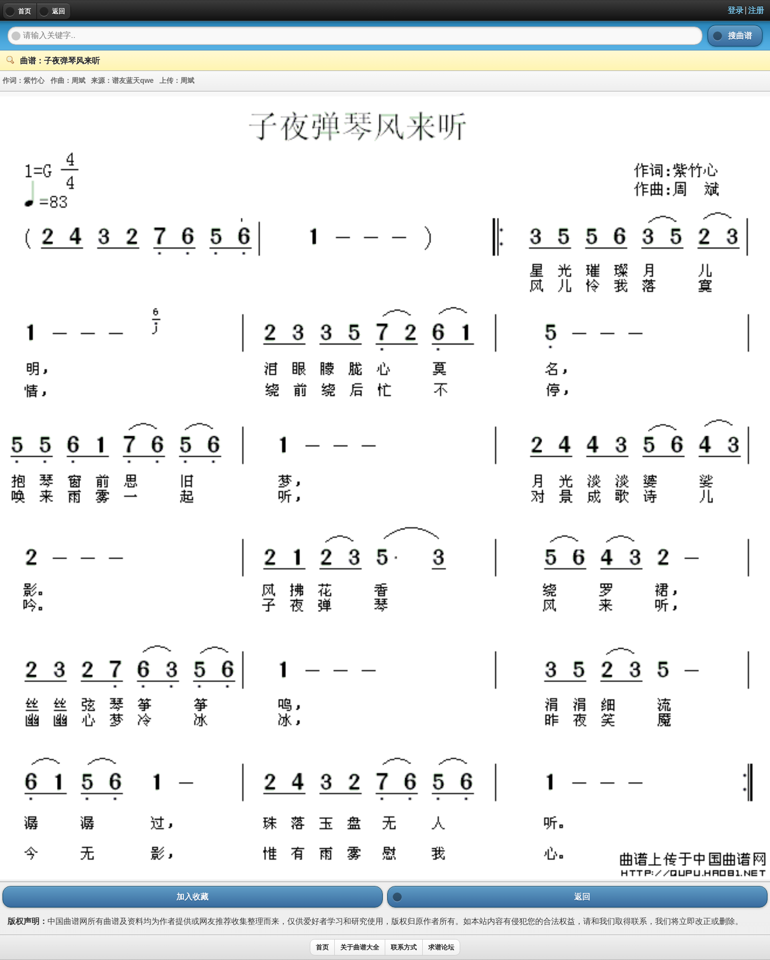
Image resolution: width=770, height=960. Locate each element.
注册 (756, 10)
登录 (736, 10)
